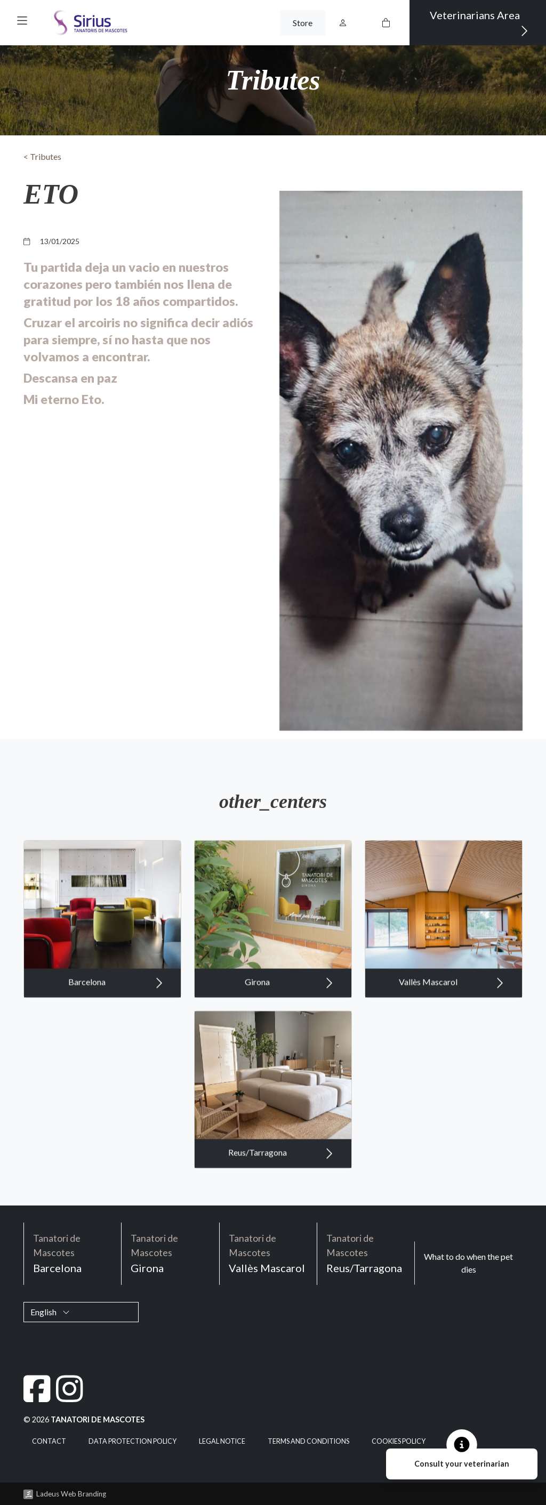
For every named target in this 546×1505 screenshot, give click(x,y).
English (50, 1312)
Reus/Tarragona (281, 1202)
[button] (22, 20)
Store (302, 23)
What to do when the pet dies (468, 1262)
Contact (49, 1441)
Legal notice (222, 1441)
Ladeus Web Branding (71, 1494)
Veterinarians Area (479, 23)
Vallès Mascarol (451, 1032)
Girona (289, 1032)
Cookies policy (398, 1441)
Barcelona (115, 1032)
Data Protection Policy (132, 1441)
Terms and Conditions (308, 1441)
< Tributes (42, 156)
